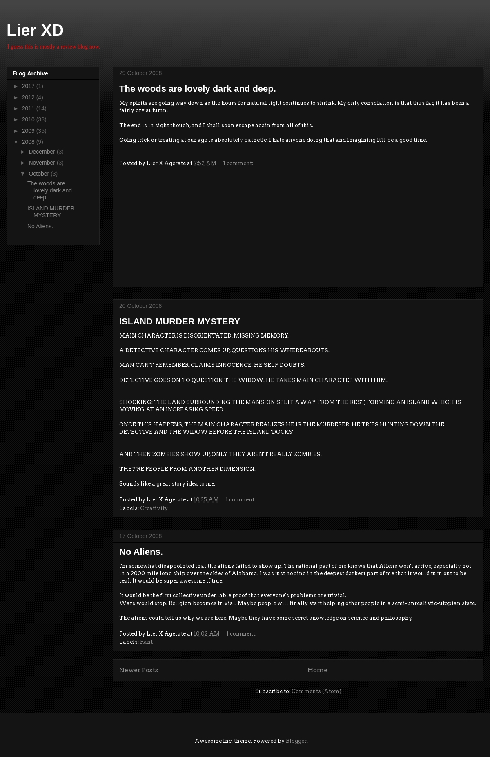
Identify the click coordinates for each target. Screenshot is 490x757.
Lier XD (35, 30)
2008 (29, 142)
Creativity (154, 508)
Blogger (296, 741)
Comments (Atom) (316, 691)
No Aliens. (141, 552)
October (40, 173)
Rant (146, 642)
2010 (29, 119)
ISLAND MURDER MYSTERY (179, 321)
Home (317, 670)
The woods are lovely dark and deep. (197, 89)
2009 (29, 131)
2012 (29, 97)
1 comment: (238, 163)
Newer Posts (138, 670)
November (42, 162)
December (42, 151)
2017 (29, 86)
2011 (29, 108)
